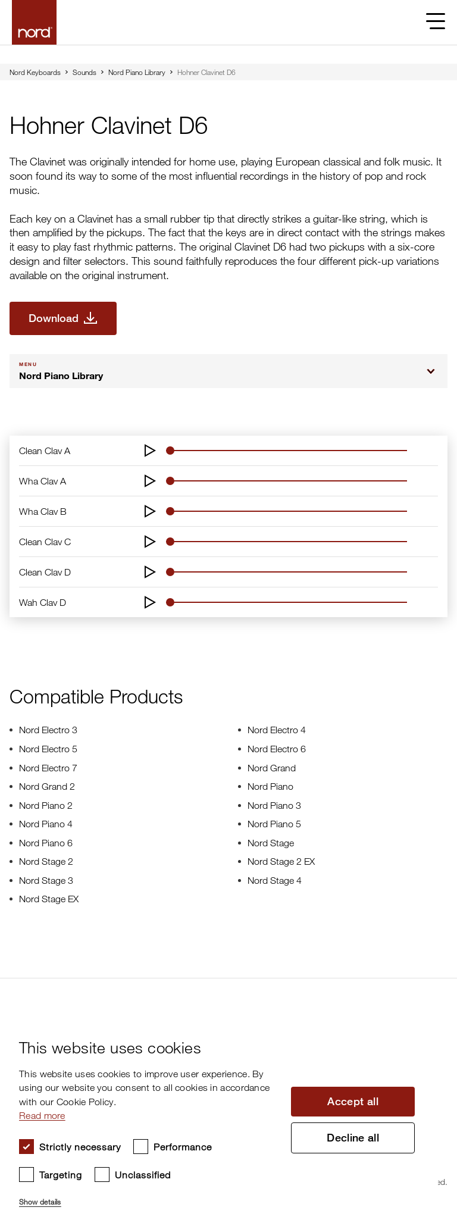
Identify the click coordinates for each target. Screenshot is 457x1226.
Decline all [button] (353, 1137)
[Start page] (34, 22)
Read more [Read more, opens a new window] (42, 1115)
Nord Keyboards (35, 72)
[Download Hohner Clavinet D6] (63, 318)
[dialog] (219, 1117)
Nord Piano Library (136, 72)
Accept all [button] (352, 1101)
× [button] (424, 1022)
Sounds (84, 72)
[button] (149, 1197)
